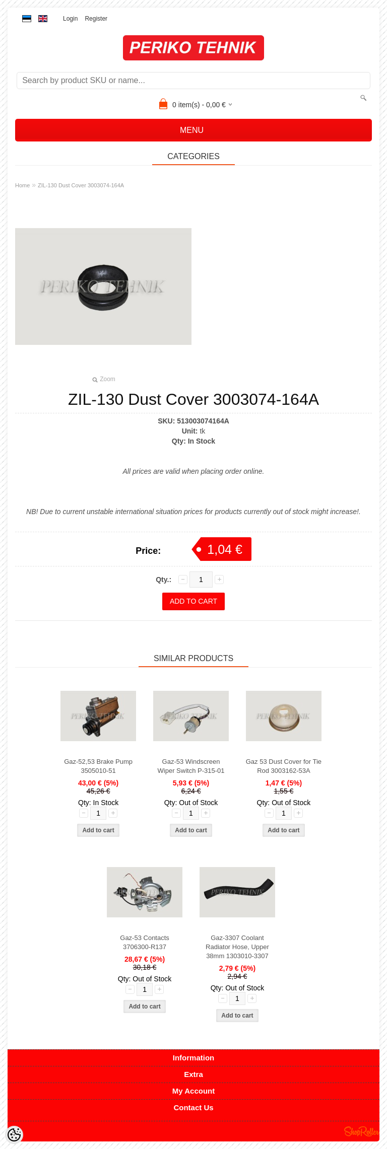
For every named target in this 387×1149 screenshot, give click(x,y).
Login (70, 18)
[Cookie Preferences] (14, 1135)
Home (22, 185)
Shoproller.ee (361, 1131)
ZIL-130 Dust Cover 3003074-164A (81, 185)
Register (96, 18)
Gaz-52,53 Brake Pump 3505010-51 (98, 766)
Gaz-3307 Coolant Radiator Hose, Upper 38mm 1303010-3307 (237, 947)
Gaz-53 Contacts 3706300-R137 (144, 942)
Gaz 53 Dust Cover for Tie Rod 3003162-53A (283, 766)
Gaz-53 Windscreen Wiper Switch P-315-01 (191, 766)
